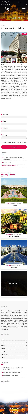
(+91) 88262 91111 (16, 372)
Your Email (4, 128)
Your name (4, 114)
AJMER (2, 339)
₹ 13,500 (8, 265)
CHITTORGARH (4, 354)
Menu (24, 9)
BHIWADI (3, 348)
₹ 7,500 (8, 203)
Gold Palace (14, 205)
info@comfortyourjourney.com (19, 2)
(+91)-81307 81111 (6, 2)
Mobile (3, 121)
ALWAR (2, 342)
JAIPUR (3, 357)
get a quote (14, 147)
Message (4, 135)
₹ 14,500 (8, 234)
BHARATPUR (4, 345)
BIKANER (3, 351)
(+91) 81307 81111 (7, 372)
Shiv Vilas (14, 267)
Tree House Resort (14, 236)
